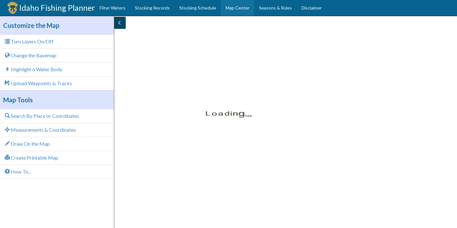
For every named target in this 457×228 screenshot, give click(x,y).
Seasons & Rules (275, 7)
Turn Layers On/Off (29, 41)
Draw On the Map (27, 144)
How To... (18, 171)
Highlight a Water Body (33, 69)
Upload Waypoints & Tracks (38, 83)
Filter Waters (112, 7)
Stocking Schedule (197, 7)
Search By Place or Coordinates (42, 116)
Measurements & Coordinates (40, 130)
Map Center (237, 7)
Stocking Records (152, 7)
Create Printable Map (31, 158)
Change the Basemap (30, 55)
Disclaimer (311, 7)
